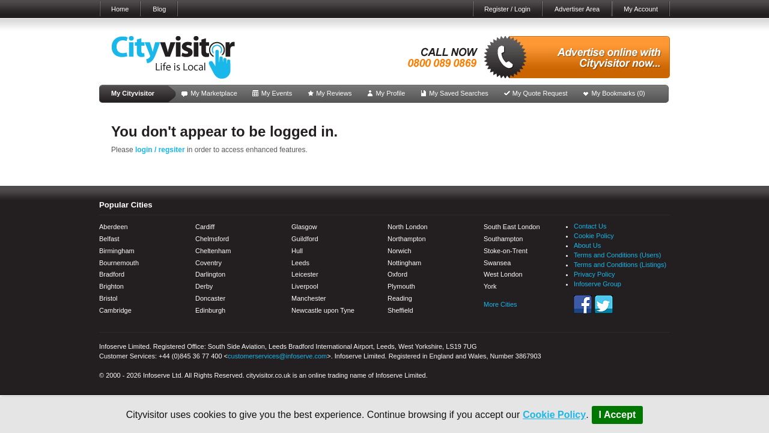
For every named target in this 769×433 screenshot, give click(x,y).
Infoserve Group (597, 283)
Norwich (400, 250)
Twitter (604, 304)
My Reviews (333, 93)
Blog (159, 9)
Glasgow (304, 226)
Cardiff (204, 226)
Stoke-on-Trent (505, 250)
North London (408, 226)
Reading (400, 298)
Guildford (304, 238)
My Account (641, 9)
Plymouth (401, 286)
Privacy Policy (594, 274)
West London (503, 274)
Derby (204, 286)
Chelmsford (212, 238)
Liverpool (304, 286)
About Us (587, 245)
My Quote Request (540, 93)
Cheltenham (213, 250)
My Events (276, 93)
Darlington (210, 274)
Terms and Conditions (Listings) (620, 264)
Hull (297, 250)
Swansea (497, 262)
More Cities (500, 304)
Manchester (308, 298)
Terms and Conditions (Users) (617, 255)
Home (120, 9)
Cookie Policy (554, 415)
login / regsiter (160, 150)
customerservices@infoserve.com (277, 356)
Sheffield (400, 310)
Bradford (111, 274)
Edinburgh (210, 310)
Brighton (111, 286)
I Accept (617, 415)
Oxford (397, 274)
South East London (512, 226)
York (490, 286)
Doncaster (210, 298)
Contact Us (590, 226)
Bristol (108, 298)
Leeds (300, 262)
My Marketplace (213, 93)
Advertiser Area (577, 9)
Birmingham (117, 250)
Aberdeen (113, 226)
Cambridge (115, 310)
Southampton (503, 238)
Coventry (208, 262)
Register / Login (507, 9)
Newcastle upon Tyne (322, 310)
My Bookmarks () (618, 93)
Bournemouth (119, 262)
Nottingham (404, 262)
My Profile (390, 93)
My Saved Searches (458, 93)
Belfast (109, 238)
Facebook (583, 304)
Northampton (407, 238)
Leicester (304, 274)
